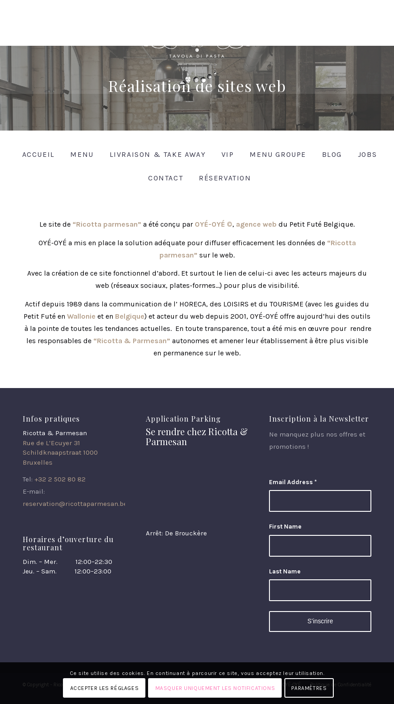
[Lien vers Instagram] (364, 7)
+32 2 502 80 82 (60, 479)
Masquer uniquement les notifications (215, 688)
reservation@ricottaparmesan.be (75, 504)
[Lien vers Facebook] (350, 7)
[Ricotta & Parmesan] (197, 60)
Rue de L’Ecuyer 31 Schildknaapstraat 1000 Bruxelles (60, 452)
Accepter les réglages (104, 688)
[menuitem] (36, 154)
